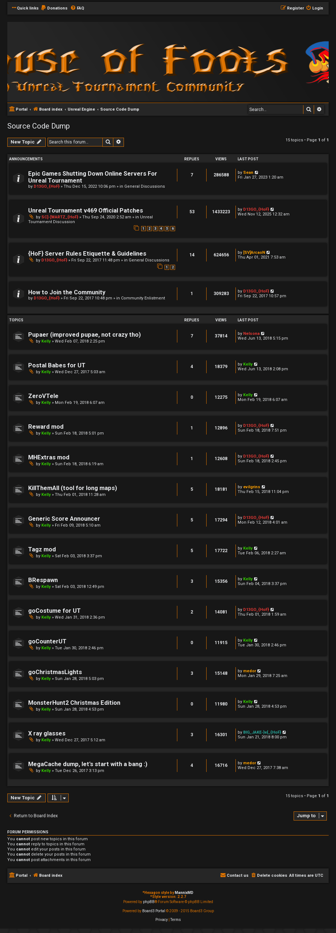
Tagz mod (42, 549)
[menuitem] (54, 8)
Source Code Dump (38, 126)
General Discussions (144, 186)
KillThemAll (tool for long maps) (72, 488)
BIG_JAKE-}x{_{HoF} (262, 732)
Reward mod (46, 426)
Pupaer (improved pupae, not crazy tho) (84, 334)
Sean (248, 172)
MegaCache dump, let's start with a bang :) (87, 764)
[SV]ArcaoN (254, 252)
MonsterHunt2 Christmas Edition (74, 702)
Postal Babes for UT (57, 365)
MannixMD (184, 893)
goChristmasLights (55, 672)
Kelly (46, 341)
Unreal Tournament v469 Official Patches (85, 210)
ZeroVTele (43, 396)
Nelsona (251, 333)
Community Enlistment (143, 298)
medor (249, 671)
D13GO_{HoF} (47, 186)
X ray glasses (46, 733)
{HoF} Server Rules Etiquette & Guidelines (87, 253)
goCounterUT (47, 641)
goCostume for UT (54, 610)
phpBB (149, 902)
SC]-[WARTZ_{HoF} (59, 217)
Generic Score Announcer (64, 518)
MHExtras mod (48, 457)
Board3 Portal (153, 911)
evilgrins (251, 487)
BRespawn (43, 580)
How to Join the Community (66, 292)
